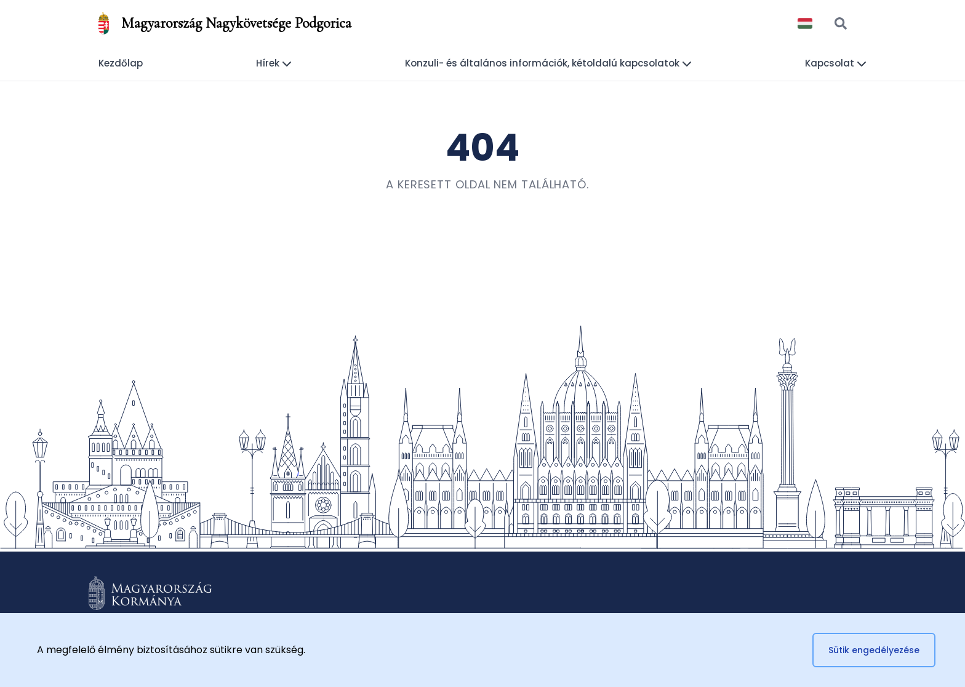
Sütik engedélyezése (873, 650)
